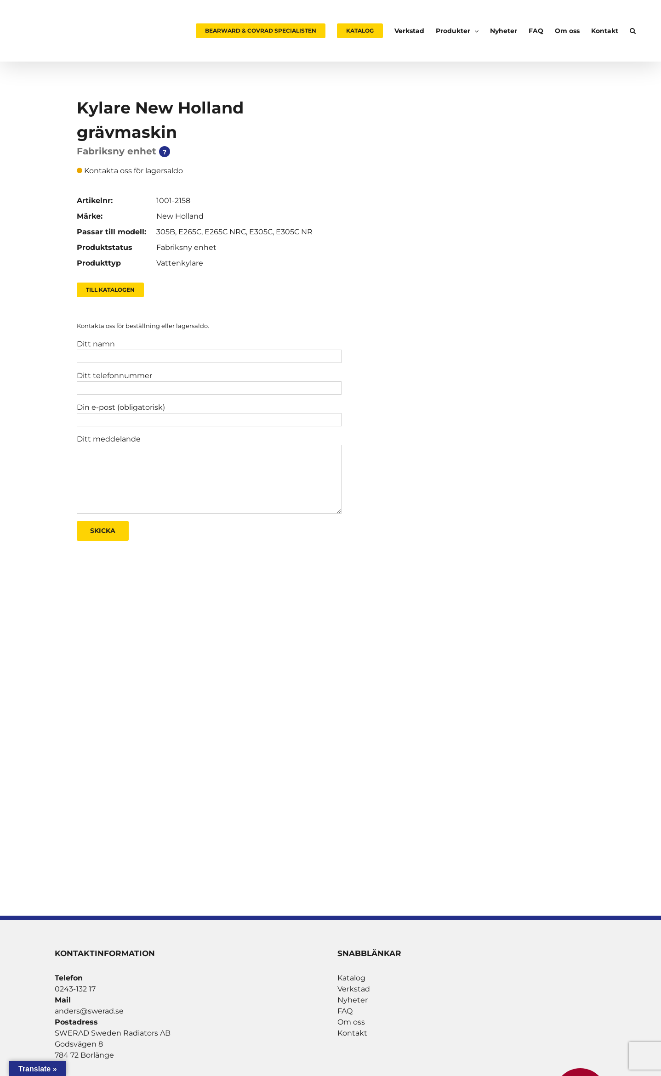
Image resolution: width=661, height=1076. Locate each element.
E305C (261, 231)
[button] (633, 31)
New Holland (180, 216)
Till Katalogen (110, 289)
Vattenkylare (179, 263)
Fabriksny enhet (186, 247)
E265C (189, 231)
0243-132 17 (75, 989)
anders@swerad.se (89, 1011)
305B (165, 231)
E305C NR (294, 231)
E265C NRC (225, 231)
